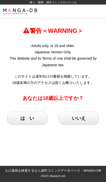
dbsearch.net (57, 175)
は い (27, 118)
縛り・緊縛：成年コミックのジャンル (53, 2)
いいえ (79, 118)
